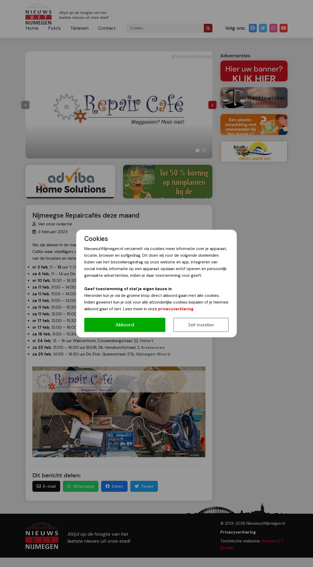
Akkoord (125, 325)
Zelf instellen (201, 325)
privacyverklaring (175, 309)
